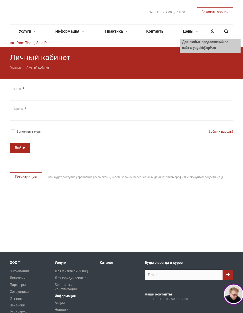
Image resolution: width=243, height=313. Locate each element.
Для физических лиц (71, 271)
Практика (116, 31)
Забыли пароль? (221, 131)
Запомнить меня (29, 131)
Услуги (27, 31)
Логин (18, 89)
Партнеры (18, 285)
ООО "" (15, 262)
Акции (60, 303)
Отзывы (16, 298)
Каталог (106, 262)
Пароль (19, 108)
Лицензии (18, 278)
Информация (70, 31)
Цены (190, 31)
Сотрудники (19, 292)
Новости (61, 310)
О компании (19, 271)
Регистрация (26, 177)
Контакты (155, 31)
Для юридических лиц (73, 278)
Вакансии (17, 305)
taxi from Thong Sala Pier (30, 43)
